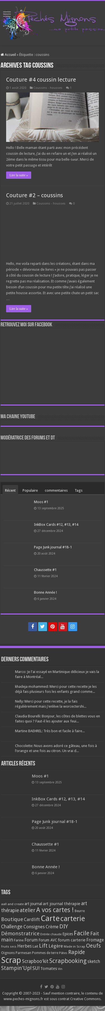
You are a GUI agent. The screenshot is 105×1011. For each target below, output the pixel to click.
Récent (10, 490)
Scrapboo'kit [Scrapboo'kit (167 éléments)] (35, 961)
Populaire (30, 490)
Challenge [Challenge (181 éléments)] (12, 926)
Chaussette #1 (45, 570)
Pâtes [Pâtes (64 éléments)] (63, 953)
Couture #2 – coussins (34, 195)
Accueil (8, 55)
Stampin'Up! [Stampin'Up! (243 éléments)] (16, 968)
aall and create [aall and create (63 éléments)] (12, 904)
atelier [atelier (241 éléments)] (27, 910)
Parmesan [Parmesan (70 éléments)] (23, 953)
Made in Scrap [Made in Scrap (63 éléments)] (74, 946)
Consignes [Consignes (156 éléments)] (34, 926)
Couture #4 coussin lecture (41, 79)
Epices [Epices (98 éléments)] (67, 934)
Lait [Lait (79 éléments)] (35, 946)
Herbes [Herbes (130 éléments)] (24, 946)
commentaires (56, 490)
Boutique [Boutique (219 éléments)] (12, 919)
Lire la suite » (18, 175)
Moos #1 (41, 502)
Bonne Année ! (45, 592)
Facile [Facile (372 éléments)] (81, 933)
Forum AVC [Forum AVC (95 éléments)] (47, 940)
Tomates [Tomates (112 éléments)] (48, 968)
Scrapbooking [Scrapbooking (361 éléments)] (68, 960)
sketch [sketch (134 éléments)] (93, 961)
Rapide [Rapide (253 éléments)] (76, 952)
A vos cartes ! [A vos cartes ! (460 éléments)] (55, 910)
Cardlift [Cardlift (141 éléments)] (32, 919)
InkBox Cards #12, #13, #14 (56, 524)
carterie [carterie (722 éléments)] (72, 918)
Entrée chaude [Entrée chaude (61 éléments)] (51, 934)
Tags (78, 490)
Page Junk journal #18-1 (53, 547)
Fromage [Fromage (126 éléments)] (95, 940)
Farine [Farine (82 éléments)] (19, 940)
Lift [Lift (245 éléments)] (43, 946)
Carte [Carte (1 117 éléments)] (50, 918)
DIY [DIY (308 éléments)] (63, 926)
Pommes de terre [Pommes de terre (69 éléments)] (45, 953)
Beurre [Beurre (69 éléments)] (80, 911)
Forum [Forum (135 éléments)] (31, 940)
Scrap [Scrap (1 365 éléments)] (11, 960)
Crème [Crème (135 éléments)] (52, 926)
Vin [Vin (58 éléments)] (60, 969)
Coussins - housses (47, 88)
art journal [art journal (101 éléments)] (33, 903)
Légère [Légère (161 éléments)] (55, 946)
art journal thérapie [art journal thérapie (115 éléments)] (61, 903)
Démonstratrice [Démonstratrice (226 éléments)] (20, 933)
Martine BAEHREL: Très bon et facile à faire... (50, 731)
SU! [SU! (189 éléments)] (36, 968)
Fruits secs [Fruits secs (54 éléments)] (8, 946)
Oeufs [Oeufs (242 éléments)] (93, 946)
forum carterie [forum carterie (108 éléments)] (72, 940)
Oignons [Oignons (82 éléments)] (8, 953)
